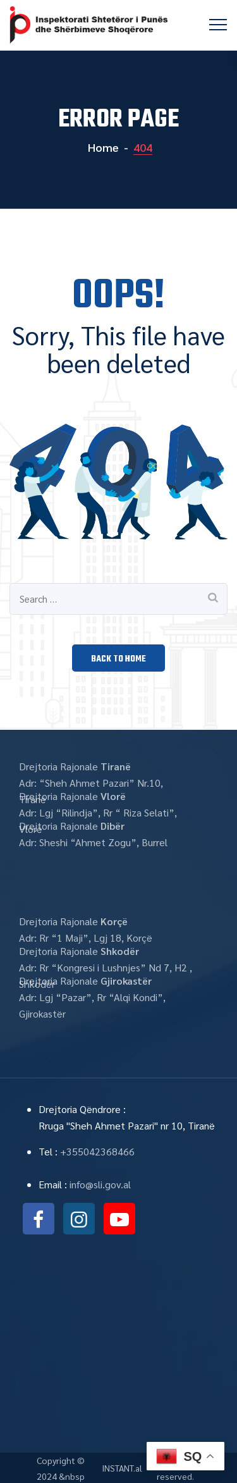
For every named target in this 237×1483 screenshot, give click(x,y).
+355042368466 (97, 1151)
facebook (38, 1218)
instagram (79, 1218)
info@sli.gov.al (100, 1184)
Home (102, 147)
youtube (119, 1218)
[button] (118, 658)
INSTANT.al (122, 1468)
